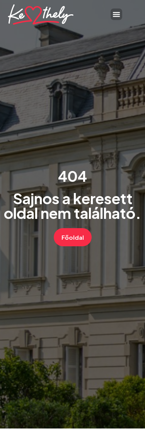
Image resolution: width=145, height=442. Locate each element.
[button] (116, 14)
